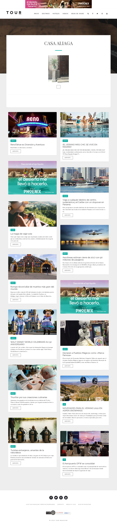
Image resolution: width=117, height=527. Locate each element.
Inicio (36, 14)
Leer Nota (15, 153)
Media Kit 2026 (71, 505)
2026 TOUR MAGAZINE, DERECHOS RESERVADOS (39, 505)
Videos (65, 14)
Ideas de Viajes (77, 14)
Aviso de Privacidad (85, 505)
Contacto (60, 505)
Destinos (46, 14)
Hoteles (56, 14)
